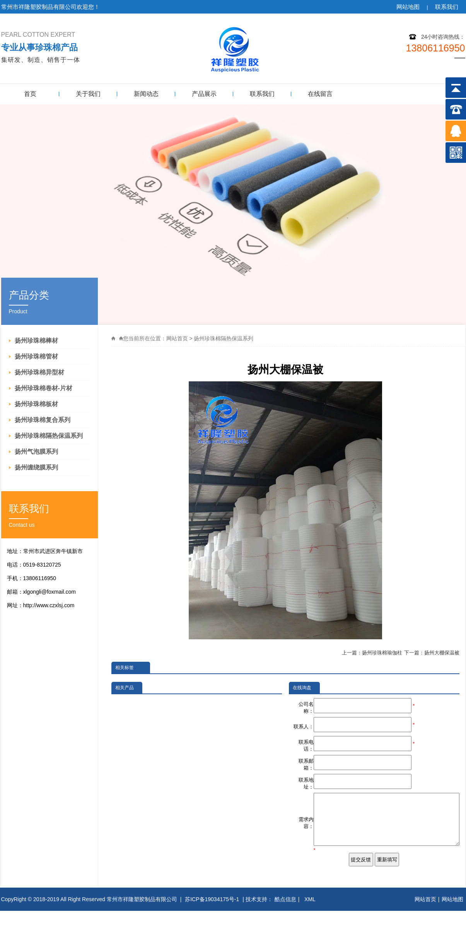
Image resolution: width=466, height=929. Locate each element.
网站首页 (177, 338)
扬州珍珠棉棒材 (36, 340)
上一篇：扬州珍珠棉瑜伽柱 (372, 653)
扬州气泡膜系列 (36, 451)
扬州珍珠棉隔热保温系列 (49, 435)
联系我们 (446, 6)
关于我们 (88, 94)
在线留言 (320, 94)
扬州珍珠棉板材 (36, 404)
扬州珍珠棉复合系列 (42, 420)
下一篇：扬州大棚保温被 (431, 653)
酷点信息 (285, 917)
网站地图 (408, 6)
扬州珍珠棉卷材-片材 (43, 388)
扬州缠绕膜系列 (36, 467)
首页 (30, 94)
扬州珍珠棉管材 (36, 356)
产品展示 (204, 94)
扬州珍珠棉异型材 (39, 372)
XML (310, 917)
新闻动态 (146, 94)
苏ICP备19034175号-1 (212, 917)
